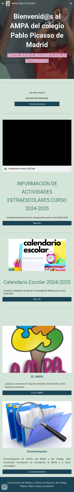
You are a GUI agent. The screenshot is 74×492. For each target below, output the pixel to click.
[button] (3, 3)
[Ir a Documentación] (37, 472)
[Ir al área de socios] (37, 104)
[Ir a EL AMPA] (37, 393)
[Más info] (37, 223)
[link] (37, 146)
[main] (37, 37)
